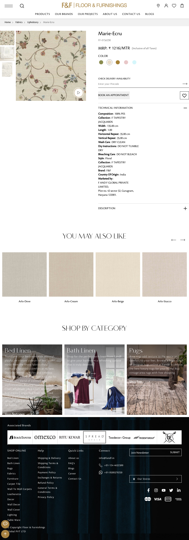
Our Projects (88, 14)
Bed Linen (13, 458)
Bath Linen (13, 463)
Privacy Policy (46, 497)
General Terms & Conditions (47, 490)
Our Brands (64, 14)
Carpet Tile (13, 484)
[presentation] (173, 240)
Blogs (149, 14)
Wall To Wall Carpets (19, 489)
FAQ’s (71, 463)
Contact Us (131, 14)
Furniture (12, 479)
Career (72, 473)
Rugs (10, 468)
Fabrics (19, 22)
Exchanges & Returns (50, 477)
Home (8, 22)
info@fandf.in (106, 458)
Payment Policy (47, 472)
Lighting (12, 515)
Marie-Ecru (48, 22)
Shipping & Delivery (49, 458)
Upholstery (32, 22)
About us (110, 14)
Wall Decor (13, 504)
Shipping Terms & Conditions (48, 465)
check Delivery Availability (114, 78)
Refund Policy (46, 483)
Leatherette (14, 494)
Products (42, 14)
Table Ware (13, 520)
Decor (10, 499)
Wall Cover (13, 509)
